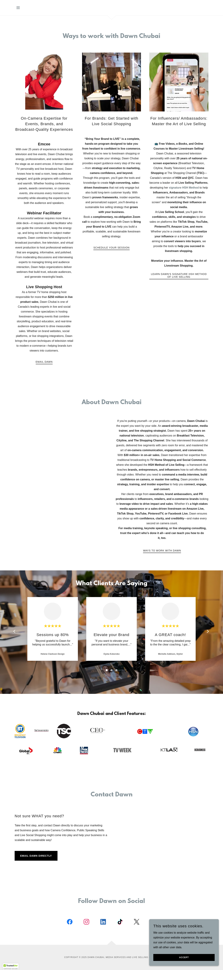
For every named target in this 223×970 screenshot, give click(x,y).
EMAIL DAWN (44, 361)
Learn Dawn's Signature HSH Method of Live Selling (179, 275)
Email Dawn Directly (36, 855)
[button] (18, 7)
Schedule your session (111, 247)
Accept (184, 957)
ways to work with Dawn (162, 550)
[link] (69, 922)
